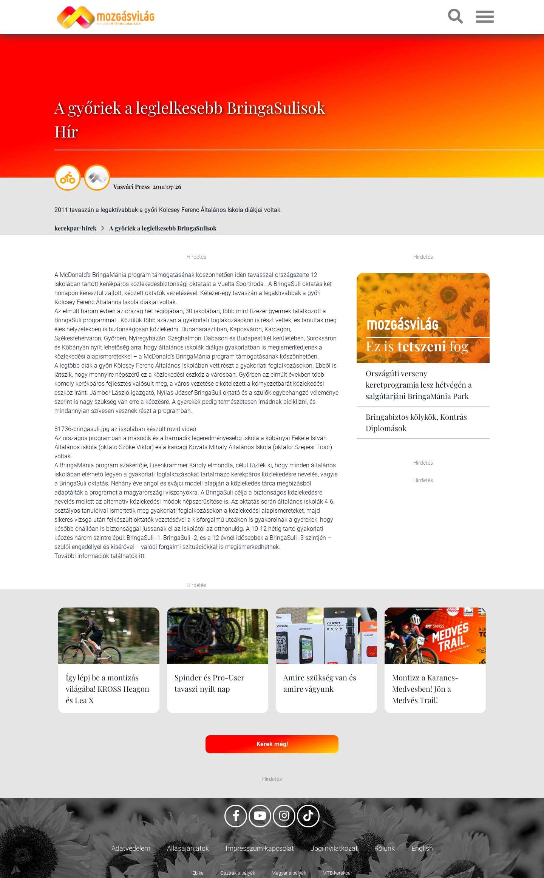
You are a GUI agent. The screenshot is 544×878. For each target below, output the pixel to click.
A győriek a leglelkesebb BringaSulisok (162, 228)
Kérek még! (272, 744)
